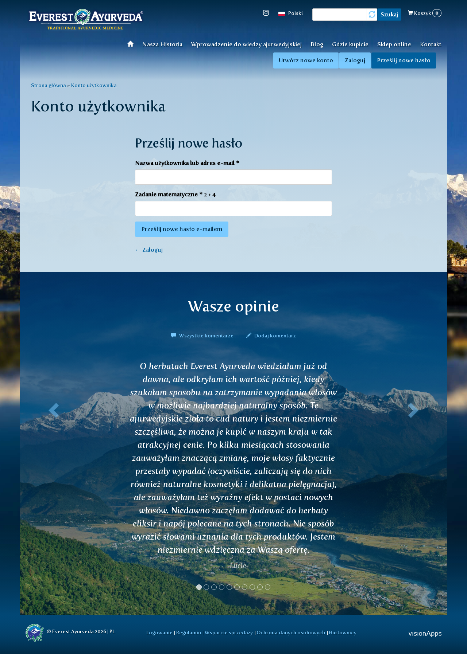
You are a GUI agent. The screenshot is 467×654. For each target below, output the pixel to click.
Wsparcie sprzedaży (229, 632)
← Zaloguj (149, 249)
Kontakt (430, 44)
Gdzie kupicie (350, 44)
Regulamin (188, 632)
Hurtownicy (342, 632)
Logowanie (159, 632)
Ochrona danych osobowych (290, 632)
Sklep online (394, 44)
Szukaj (389, 14)
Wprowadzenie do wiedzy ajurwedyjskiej (246, 44)
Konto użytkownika (94, 85)
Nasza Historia (162, 44)
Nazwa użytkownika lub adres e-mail (187, 163)
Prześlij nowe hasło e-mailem (181, 229)
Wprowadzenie (132, 43)
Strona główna (48, 85)
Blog (316, 44)
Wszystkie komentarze (203, 335)
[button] (52, 479)
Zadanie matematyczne (168, 194)
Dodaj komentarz (271, 335)
